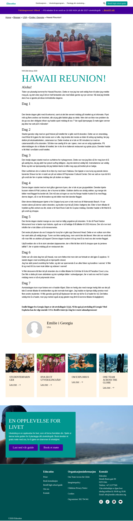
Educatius (48, 471)
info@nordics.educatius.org (115, 494)
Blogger (17, 17)
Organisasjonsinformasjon (82, 471)
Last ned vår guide (23, 447)
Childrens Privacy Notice (77, 488)
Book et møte (52, 447)
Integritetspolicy (74, 482)
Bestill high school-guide (117, 3)
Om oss (46, 489)
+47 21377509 (111, 485)
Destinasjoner (41, 3)
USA (25, 17)
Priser (45, 477)
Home (8, 17)
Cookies (71, 494)
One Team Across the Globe (79, 477)
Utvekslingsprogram (56, 3)
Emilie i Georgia (36, 17)
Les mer (13, 385)
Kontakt (46, 493)
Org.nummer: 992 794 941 (78, 499)
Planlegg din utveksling (75, 3)
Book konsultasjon (50, 481)
